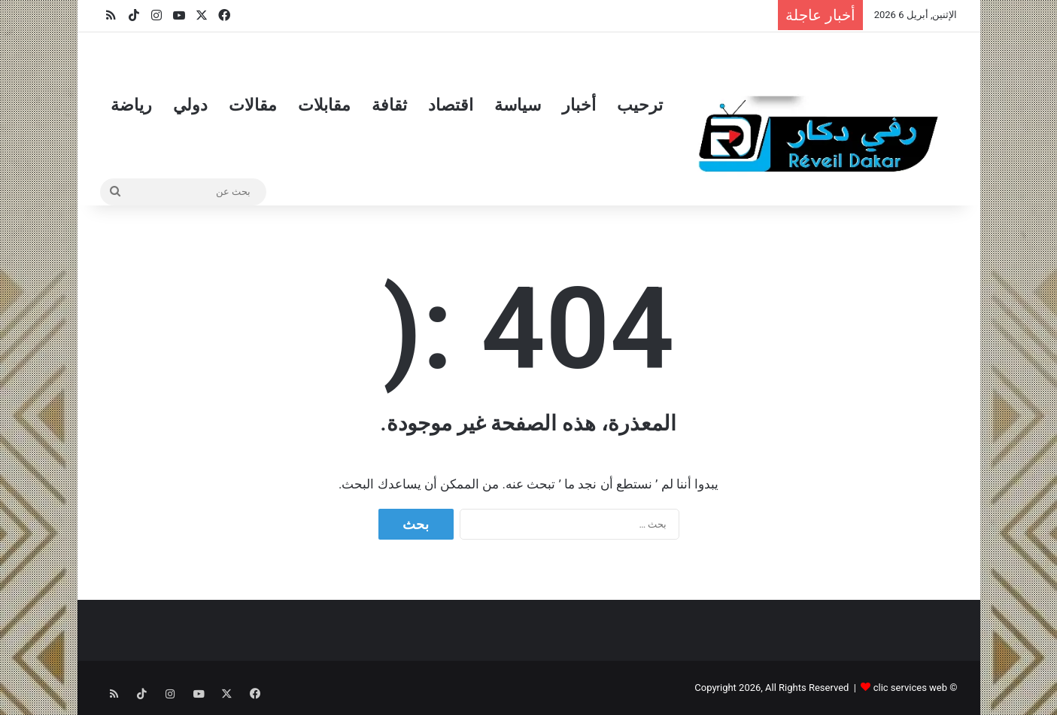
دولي (190, 105)
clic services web (910, 687)
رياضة (131, 105)
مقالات (253, 105)
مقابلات (324, 105)
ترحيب (640, 105)
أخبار (579, 105)
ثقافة (389, 105)
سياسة (517, 105)
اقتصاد (450, 105)
